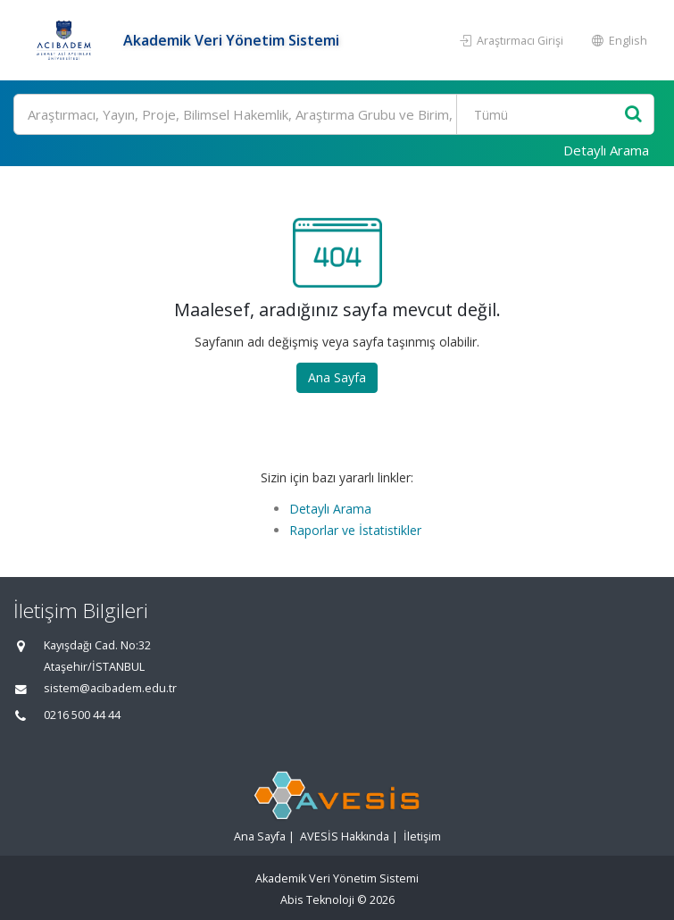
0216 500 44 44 (82, 715)
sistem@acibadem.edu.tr (110, 688)
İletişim (422, 836)
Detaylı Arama (606, 150)
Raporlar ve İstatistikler (355, 530)
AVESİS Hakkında (344, 836)
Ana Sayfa (337, 377)
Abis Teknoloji (317, 899)
